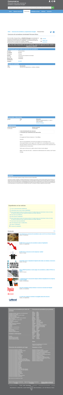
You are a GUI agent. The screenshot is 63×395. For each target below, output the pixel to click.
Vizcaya (37, 336)
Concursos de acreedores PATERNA (15, 367)
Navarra (37, 317)
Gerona (33, 329)
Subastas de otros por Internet (37, 359)
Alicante (33, 313)
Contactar (10, 336)
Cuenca (33, 327)
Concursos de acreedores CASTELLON (16, 355)
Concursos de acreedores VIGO (14, 374)
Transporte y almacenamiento (14, 331)
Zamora (37, 337)
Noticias (43, 11)
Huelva (33, 333)
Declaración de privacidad (44, 385)
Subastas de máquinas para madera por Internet (40, 357)
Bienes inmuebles (12, 318)
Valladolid (38, 334)
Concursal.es (13, 1)
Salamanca (38, 323)
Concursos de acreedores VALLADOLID (16, 373)
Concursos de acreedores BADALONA (15, 351)
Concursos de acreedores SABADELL (15, 368)
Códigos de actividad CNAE (37, 345)
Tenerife (37, 331)
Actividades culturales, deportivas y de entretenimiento (18, 313)
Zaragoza (38, 338)
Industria (10, 326)
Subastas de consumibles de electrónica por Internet (41, 352)
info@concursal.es (13, 385)
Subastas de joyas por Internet (37, 355)
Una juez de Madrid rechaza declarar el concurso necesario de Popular (35, 287)
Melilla (37, 315)
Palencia (37, 319)
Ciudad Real (34, 325)
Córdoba (33, 326)
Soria (37, 329)
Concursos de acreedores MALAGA (15, 363)
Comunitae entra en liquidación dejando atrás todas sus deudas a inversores (37, 260)
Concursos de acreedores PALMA (15, 366)
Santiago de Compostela (40, 326)
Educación (10, 322)
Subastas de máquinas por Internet (38, 356)
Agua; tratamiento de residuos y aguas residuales (17, 317)
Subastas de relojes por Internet (37, 360)
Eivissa (33, 328)
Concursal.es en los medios (13, 337)
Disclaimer (35, 385)
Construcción (11, 320)
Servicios (49, 11)
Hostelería (10, 325)
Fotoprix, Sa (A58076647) (15, 224)
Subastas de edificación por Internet (38, 353)
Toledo (37, 333)
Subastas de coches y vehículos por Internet (39, 351)
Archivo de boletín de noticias (14, 339)
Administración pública (13, 316)
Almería (33, 314)
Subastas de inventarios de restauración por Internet (41, 354)
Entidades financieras (12, 324)
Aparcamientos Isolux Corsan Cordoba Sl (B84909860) (20, 210)
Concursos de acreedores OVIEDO (15, 365)
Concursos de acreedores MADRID (15, 362)
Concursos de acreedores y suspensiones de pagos (24, 31)
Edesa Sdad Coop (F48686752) (16, 214)
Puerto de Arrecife (39, 322)
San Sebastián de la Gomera (41, 324)
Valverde (37, 335)
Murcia (37, 316)
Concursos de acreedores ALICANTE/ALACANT (17, 350)
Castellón (33, 323)
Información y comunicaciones (14, 327)
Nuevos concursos (18, 11)
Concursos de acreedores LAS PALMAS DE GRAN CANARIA (19, 360)
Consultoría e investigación (13, 321)
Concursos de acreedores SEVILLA (15, 370)
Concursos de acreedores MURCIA (15, 364)
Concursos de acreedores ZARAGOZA (15, 376)
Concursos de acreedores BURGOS (15, 354)
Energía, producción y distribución (15, 323)
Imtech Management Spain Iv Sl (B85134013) (19, 222)
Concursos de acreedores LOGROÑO (15, 361)
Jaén (33, 334)
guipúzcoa (34, 332)
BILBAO (20, 61)
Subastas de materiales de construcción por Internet (41, 358)
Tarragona (38, 330)
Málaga (37, 314)
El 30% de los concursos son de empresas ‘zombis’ (31, 251)
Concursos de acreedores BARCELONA (16, 352)
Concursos (26, 11)
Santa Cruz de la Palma (40, 325)
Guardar (44, 38)
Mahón (37, 313)
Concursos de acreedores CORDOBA (15, 356)
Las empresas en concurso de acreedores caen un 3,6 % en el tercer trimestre (37, 233)
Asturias (33, 315)
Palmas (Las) (38, 320)
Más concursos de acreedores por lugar (16, 378)
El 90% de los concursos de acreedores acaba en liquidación (33, 242)
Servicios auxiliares (12, 330)
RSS (54, 231)
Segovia (37, 327)
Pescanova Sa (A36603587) (16, 226)
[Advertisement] (31, 78)
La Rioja (33, 336)
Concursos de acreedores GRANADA (15, 358)
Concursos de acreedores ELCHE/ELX (15, 357)
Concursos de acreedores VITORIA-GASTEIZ (17, 375)
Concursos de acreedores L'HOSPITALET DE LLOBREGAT (19, 359)
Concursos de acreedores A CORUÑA (15, 349)
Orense (37, 318)
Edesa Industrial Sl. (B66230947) (17, 216)
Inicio (10, 11)
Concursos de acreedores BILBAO (15, 353)
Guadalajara (34, 331)
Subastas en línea (35, 11)
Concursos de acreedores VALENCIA (15, 372)
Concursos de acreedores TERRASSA (15, 371)
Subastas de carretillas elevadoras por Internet (40, 350)
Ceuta (33, 324)
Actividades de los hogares (13, 314)
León (33, 337)
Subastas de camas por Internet (37, 349)
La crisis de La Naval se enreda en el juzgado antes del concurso (34, 296)
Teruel (37, 332)
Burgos (33, 320)
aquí (41, 44)
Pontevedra (38, 321)
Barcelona (34, 319)
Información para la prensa (13, 338)
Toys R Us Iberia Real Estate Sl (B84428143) (19, 208)
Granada (33, 330)
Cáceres (33, 321)
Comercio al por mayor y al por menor (15, 319)
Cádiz (33, 322)
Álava (33, 312)
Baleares (33, 318)
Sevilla (37, 328)
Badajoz (33, 317)
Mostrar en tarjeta (40, 122)
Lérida (33, 338)
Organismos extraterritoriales (14, 328)
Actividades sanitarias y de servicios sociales (16, 315)
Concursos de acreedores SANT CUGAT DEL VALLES (18, 369)
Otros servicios (11, 329)
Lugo (37, 312)
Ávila (33, 316)
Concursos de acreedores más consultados (39, 344)
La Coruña (34, 335)
